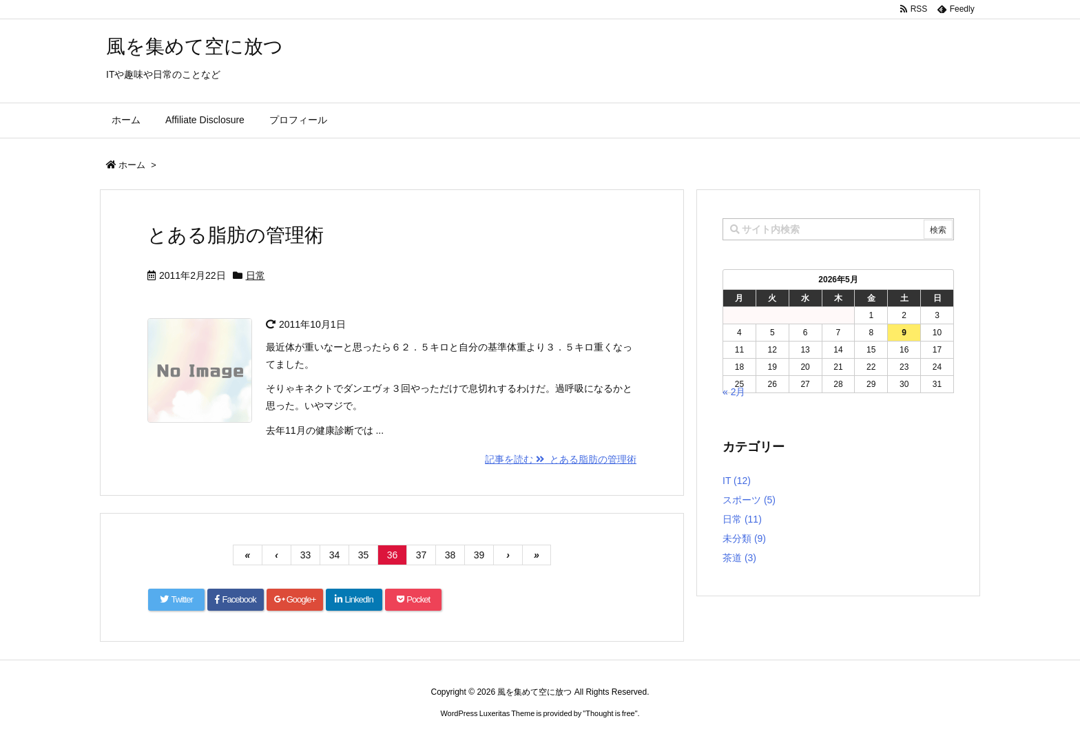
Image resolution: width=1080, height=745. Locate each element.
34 (334, 554)
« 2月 (734, 391)
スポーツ (749, 499)
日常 (255, 275)
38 (450, 554)
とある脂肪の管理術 (235, 235)
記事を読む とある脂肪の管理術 (560, 459)
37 (421, 554)
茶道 (739, 557)
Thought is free (609, 713)
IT (737, 480)
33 (305, 554)
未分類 (744, 538)
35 (363, 554)
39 (479, 554)
